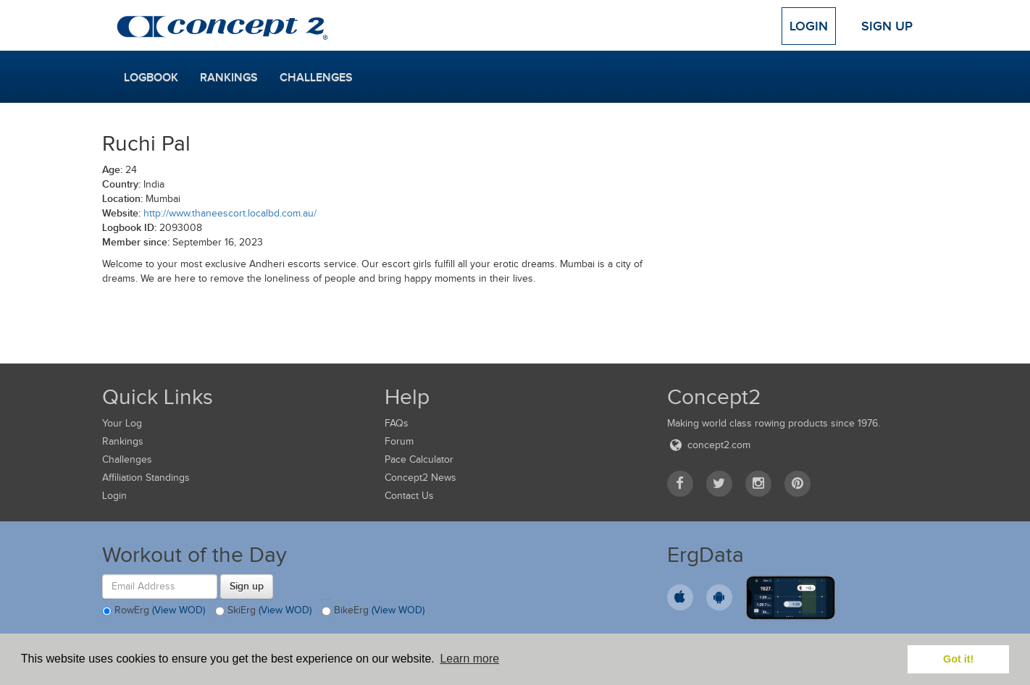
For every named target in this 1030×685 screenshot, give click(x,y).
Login (809, 26)
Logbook (151, 77)
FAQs (397, 423)
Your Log (122, 423)
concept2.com (708, 445)
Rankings (229, 77)
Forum (399, 441)
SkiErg (263, 611)
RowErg (153, 611)
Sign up (247, 586)
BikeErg (373, 611)
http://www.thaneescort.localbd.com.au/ (230, 213)
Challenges (316, 77)
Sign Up (887, 26)
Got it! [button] (958, 659)
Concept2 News (420, 477)
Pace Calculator (419, 459)
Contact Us (409, 495)
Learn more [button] (469, 658)
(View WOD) (178, 610)
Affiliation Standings (146, 477)
